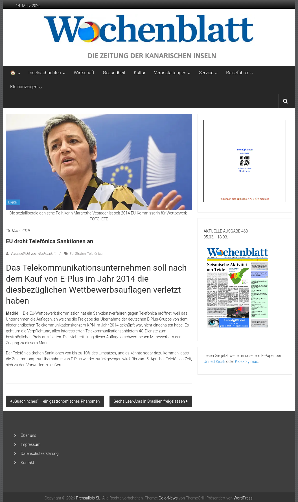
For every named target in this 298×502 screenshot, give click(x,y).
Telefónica (94, 254)
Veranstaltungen (170, 72)
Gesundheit (114, 72)
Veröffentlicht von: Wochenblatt (33, 254)
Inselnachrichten (45, 72)
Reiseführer (237, 72)
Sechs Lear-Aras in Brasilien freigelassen (149, 401)
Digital (12, 202)
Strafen (80, 254)
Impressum (30, 444)
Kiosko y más (246, 361)
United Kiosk (214, 361)
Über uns (28, 435)
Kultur (140, 72)
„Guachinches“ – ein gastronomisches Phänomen (56, 401)
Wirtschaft (84, 72)
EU (71, 254)
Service (206, 72)
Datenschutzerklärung (39, 453)
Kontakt (27, 462)
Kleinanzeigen (24, 86)
